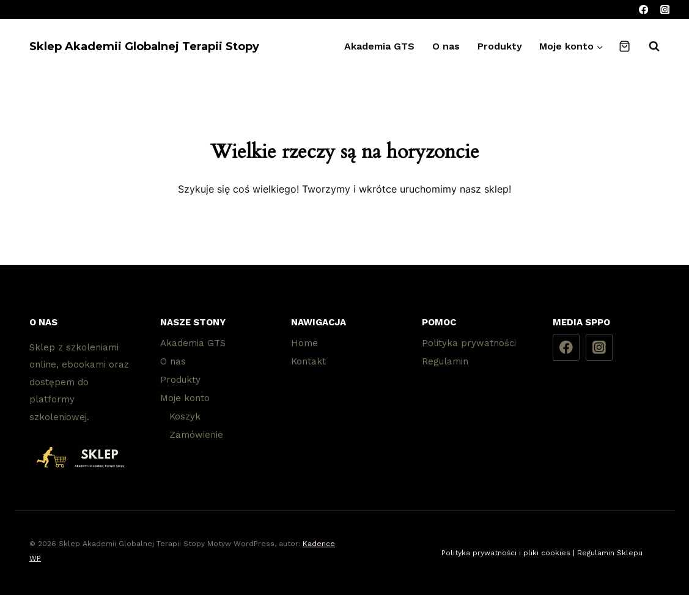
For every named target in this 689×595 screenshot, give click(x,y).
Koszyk (185, 416)
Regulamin (445, 361)
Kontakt (308, 361)
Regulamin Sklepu (610, 553)
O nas (446, 46)
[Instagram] (664, 9)
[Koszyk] (624, 46)
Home (304, 343)
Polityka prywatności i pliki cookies (505, 553)
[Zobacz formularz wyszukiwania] (648, 46)
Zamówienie (196, 434)
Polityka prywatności (469, 343)
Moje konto (185, 398)
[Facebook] (643, 9)
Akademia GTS (379, 46)
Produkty (499, 46)
